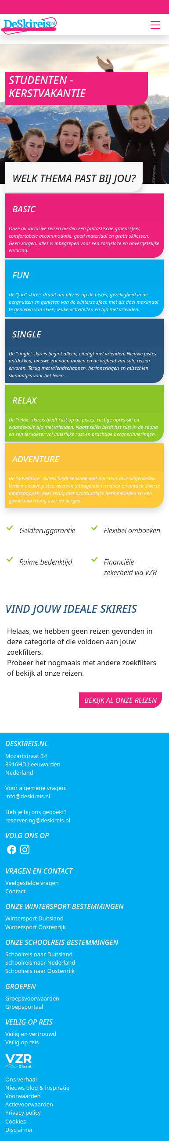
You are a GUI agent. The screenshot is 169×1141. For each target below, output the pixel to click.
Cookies (15, 1121)
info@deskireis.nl (27, 796)
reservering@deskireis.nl (37, 820)
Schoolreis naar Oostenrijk (40, 971)
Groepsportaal (24, 1007)
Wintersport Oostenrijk (35, 927)
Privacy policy (23, 1112)
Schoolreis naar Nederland (40, 962)
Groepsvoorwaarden (32, 998)
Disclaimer (19, 1130)
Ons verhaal (21, 1079)
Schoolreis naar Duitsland (38, 954)
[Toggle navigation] (155, 25)
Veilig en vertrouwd (30, 1034)
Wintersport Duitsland (34, 918)
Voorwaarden (23, 1096)
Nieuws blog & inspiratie (37, 1088)
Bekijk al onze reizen (120, 700)
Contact (15, 891)
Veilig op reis (22, 1042)
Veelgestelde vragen (32, 883)
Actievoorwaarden (29, 1104)
